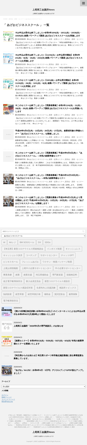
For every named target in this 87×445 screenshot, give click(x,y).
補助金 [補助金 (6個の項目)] (47, 294)
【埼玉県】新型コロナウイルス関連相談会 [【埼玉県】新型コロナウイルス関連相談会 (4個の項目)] (23, 249)
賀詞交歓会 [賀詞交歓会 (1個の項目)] (59, 294)
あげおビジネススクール (38, 39)
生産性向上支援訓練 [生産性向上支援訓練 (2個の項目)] (46, 288)
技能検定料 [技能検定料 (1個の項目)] (72, 275)
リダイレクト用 (34, 423)
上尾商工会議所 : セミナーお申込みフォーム (53, 423)
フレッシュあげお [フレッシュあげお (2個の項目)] (30, 262)
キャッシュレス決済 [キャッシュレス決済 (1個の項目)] (12, 255)
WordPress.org (7, 401)
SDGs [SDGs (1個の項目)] (47, 242)
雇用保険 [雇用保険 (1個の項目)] (73, 294)
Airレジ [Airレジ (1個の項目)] (12, 242)
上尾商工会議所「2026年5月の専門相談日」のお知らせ (38, 326)
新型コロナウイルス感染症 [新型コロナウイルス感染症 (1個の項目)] (57, 281)
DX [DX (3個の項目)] (39, 242)
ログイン (5, 395)
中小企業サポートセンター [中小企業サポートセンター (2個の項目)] (67, 268)
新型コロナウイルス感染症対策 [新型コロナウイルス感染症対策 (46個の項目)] (18, 288)
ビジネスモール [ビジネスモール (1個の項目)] (10, 262)
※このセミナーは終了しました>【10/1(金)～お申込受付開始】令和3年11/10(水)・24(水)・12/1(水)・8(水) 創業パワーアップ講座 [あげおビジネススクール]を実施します (49, 83)
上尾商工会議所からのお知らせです (43, 436)
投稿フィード (7, 397)
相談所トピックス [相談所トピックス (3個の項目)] (67, 288)
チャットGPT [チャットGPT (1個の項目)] (67, 255)
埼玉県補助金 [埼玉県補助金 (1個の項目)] (42, 275)
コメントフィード (8, 399)
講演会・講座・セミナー (74, 39)
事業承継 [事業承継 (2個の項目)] (7, 275)
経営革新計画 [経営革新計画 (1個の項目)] (34, 294)
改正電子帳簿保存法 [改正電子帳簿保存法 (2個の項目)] (12, 281)
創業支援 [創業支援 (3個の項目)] (28, 275)
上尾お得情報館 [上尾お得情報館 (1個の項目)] (10, 268)
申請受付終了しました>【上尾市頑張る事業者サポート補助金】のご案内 (54, 427)
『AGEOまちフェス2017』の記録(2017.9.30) (67, 417)
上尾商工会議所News (43, 9)
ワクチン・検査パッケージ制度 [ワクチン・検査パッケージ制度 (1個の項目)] (57, 262)
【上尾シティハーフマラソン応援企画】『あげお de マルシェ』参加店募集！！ (31, 419)
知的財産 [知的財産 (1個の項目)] (7, 294)
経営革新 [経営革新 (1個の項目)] (19, 294)
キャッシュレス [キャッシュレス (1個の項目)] (73, 249)
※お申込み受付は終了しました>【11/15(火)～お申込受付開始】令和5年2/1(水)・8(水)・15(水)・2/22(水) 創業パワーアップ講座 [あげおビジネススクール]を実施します (48, 58)
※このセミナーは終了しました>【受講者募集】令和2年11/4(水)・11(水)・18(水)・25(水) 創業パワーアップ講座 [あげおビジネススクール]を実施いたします (49, 108)
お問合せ (17, 423)
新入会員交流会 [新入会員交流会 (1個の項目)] (33, 281)
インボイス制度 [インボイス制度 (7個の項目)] (54, 249)
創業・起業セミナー (56, 39)
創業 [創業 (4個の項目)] (17, 275)
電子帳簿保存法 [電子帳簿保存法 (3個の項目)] (10, 301)
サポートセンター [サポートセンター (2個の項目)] (48, 255)
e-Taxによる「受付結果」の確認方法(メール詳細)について (25, 415)
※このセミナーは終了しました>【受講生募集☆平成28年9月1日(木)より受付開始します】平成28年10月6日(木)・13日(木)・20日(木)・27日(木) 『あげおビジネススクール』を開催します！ (49, 200)
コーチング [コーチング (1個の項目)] (31, 255)
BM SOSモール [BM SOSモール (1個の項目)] (27, 242)
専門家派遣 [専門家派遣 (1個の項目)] (57, 275)
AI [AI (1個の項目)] (4, 242)
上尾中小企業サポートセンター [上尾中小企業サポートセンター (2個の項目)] (36, 268)
